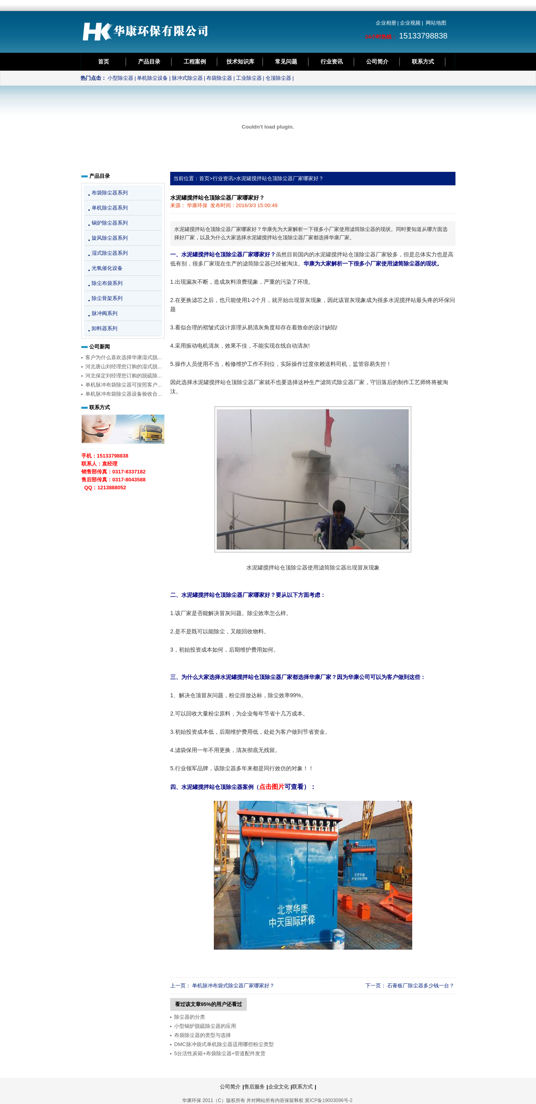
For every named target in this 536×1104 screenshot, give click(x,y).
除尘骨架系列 (107, 298)
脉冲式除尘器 (187, 78)
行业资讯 (332, 61)
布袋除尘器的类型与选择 (202, 1035)
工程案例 (195, 61)
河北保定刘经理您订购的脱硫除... (123, 376)
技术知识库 (240, 61)
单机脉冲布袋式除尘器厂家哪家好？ (233, 986)
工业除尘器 (249, 78)
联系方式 (423, 61)
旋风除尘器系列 (110, 238)
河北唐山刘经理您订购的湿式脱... (123, 366)
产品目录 (149, 61)
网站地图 (436, 23)
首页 (103, 61)
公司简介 (377, 61)
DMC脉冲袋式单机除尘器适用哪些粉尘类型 (224, 1044)
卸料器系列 (104, 328)
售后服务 (254, 1087)
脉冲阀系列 (104, 313)
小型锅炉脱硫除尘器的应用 (205, 1026)
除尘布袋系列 (107, 283)
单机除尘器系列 (110, 208)
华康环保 (197, 205)
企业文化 (278, 1087)
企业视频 (410, 23)
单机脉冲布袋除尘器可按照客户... (123, 385)
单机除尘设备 (152, 78)
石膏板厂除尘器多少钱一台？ (420, 986)
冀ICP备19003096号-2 (328, 1100)
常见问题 (286, 61)
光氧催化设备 (107, 268)
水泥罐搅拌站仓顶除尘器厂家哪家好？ (280, 178)
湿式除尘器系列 (110, 253)
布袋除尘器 (219, 78)
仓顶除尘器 (278, 78)
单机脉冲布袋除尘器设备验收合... (123, 394)
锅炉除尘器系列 (110, 223)
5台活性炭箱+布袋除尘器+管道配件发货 (219, 1053)
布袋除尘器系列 (110, 193)
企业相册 (386, 23)
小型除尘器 (120, 78)
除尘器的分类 (189, 1017)
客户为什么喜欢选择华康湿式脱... (123, 357)
